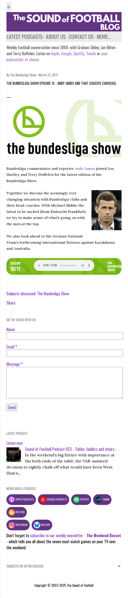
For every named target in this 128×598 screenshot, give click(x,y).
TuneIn (91, 53)
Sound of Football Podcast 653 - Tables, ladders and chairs (69, 449)
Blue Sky (42, 525)
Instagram (18, 525)
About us (56, 36)
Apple (55, 53)
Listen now (14, 443)
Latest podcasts (24, 36)
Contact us (81, 36)
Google (66, 53)
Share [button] (10, 303)
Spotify (78, 53)
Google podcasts (53, 499)
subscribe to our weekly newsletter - (75, 535)
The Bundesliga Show (53, 293)
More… (104, 36)
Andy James (85, 168)
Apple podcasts (21, 499)
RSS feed (16, 512)
